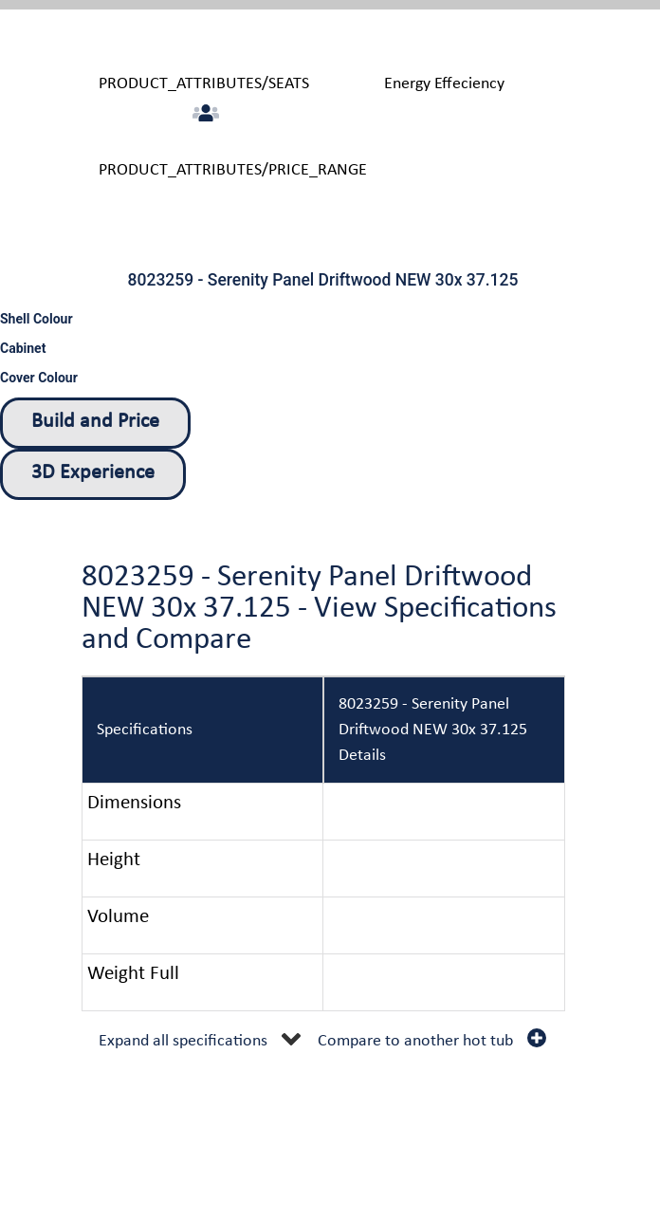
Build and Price (95, 422)
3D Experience (93, 473)
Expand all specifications (183, 1041)
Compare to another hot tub (415, 1041)
